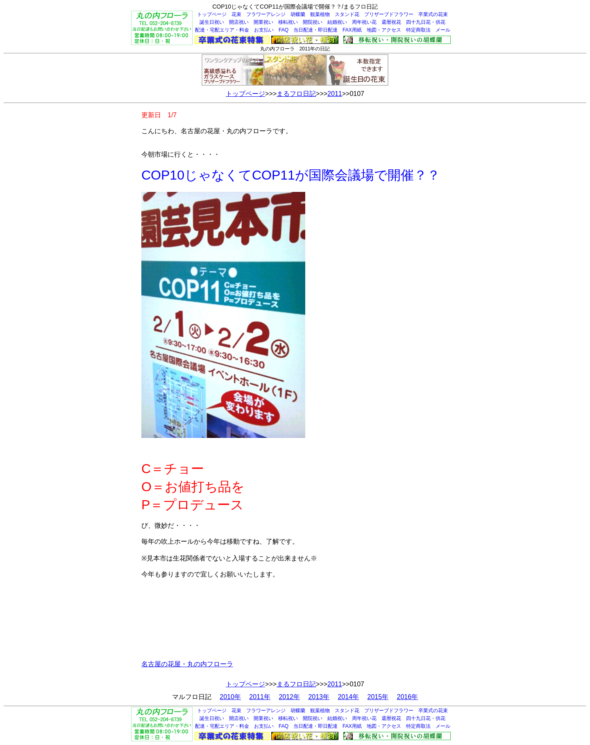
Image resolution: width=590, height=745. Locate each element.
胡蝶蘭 (297, 14)
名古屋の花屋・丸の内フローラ (187, 664)
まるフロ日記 (296, 93)
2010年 (230, 696)
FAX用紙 (352, 30)
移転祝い (288, 22)
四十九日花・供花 (425, 22)
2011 (334, 93)
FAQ (283, 30)
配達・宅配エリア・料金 (222, 30)
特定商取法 (418, 30)
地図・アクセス (384, 30)
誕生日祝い (212, 22)
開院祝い (312, 22)
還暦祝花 (391, 22)
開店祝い (239, 22)
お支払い (264, 30)
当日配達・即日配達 (315, 30)
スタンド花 (347, 14)
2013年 (318, 696)
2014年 (348, 696)
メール (443, 30)
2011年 (259, 696)
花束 (236, 14)
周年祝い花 (364, 22)
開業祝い (263, 22)
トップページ (212, 14)
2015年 (378, 696)
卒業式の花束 (433, 14)
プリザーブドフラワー (388, 14)
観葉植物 (320, 14)
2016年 (407, 696)
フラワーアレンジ (266, 14)
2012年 (289, 696)
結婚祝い (337, 22)
